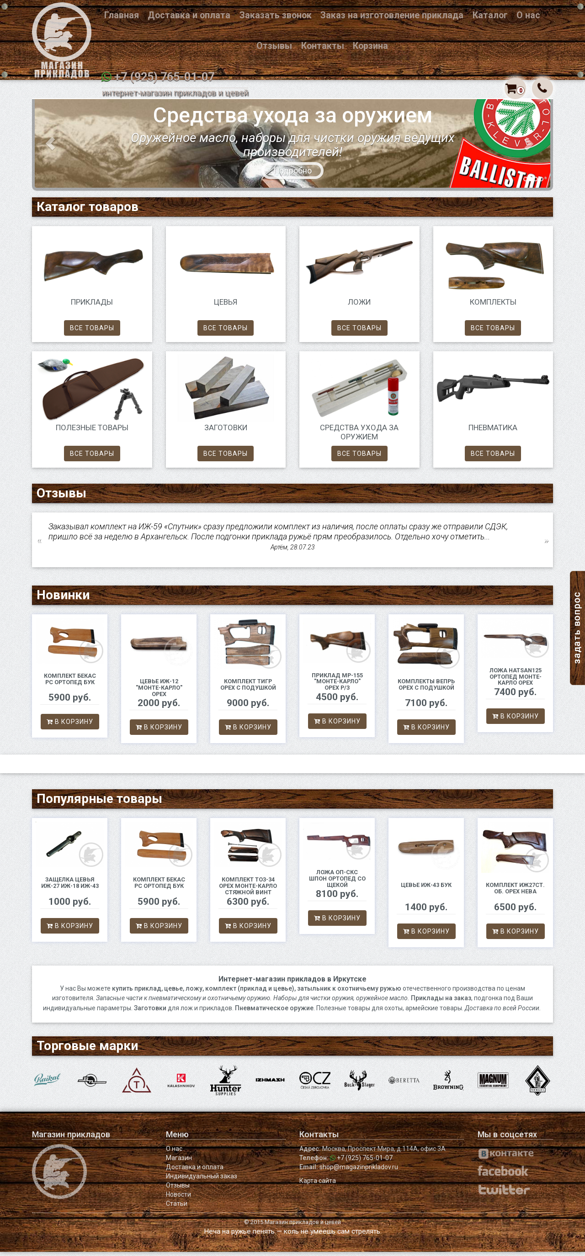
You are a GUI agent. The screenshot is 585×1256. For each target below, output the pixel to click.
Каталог (490, 15)
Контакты (322, 46)
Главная (121, 15)
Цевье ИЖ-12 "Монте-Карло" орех (159, 692)
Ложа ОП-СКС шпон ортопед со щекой (337, 882)
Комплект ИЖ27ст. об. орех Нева (515, 892)
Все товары (92, 332)
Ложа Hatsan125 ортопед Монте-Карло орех (515, 681)
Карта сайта (317, 1184)
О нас (528, 15)
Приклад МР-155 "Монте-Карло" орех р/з (337, 686)
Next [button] (546, 544)
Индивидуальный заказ (201, 1180)
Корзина (370, 46)
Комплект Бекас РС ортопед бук (70, 683)
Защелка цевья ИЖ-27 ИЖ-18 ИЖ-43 (70, 886)
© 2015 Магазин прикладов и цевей (292, 1226)
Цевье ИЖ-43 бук (426, 889)
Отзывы (274, 46)
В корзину (70, 725)
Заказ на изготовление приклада (391, 15)
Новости (178, 1198)
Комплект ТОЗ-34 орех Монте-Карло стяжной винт (248, 890)
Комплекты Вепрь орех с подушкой (426, 688)
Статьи (176, 1207)
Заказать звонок (275, 15)
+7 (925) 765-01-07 (164, 77)
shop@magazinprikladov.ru (358, 1171)
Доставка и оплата (189, 15)
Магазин (179, 1162)
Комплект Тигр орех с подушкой (248, 688)
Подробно (292, 174)
